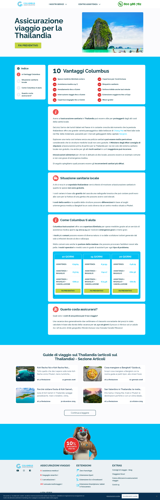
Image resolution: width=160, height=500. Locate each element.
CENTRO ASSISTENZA (88, 4)
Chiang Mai (118, 131)
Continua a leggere (80, 413)
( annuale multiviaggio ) (51, 484)
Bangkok (123, 134)
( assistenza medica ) (49, 471)
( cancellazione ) (47, 479)
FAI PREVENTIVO (28, 45)
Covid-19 (115, 485)
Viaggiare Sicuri (118, 474)
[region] (80, 496)
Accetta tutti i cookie (130, 496)
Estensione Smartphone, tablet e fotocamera (92, 485)
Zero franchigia (86, 471)
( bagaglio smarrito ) (49, 475)
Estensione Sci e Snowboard (91, 480)
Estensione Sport (86, 475)
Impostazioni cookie (113, 496)
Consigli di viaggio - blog (122, 470)
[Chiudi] (156, 496)
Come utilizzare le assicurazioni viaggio (125, 479)
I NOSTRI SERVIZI (56, 4)
